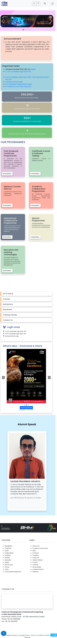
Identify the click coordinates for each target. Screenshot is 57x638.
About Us (35, 546)
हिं (38, 3)
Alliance (35, 572)
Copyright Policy (23, 635)
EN (34, 3)
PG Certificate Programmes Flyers (18, 84)
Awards (35, 565)
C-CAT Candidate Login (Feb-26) (18, 71)
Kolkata (8, 555)
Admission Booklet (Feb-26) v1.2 (17, 69)
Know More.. (7, 174)
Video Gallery (37, 560)
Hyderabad (9, 553)
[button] (51, 21)
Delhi (7, 551)
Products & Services (40, 548)
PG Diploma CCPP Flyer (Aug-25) (18, 86)
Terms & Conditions (37, 635)
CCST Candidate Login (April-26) (15, 334)
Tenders (35, 555)
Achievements (38, 569)
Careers (35, 553)
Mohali (7, 558)
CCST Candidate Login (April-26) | (18, 77)
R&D (34, 551)
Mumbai (8, 560)
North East (9, 565)
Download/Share (26, 407)
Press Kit (35, 558)
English (33, 69)
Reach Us (49, 635)
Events (35, 562)
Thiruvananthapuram (13, 572)
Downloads (36, 567)
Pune (7, 569)
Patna (7, 567)
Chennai (8, 548)
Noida (7, 562)
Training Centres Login (14, 82)
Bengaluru (8, 546)
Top (54, 635)
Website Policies (11, 635)
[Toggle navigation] (52, 4)
